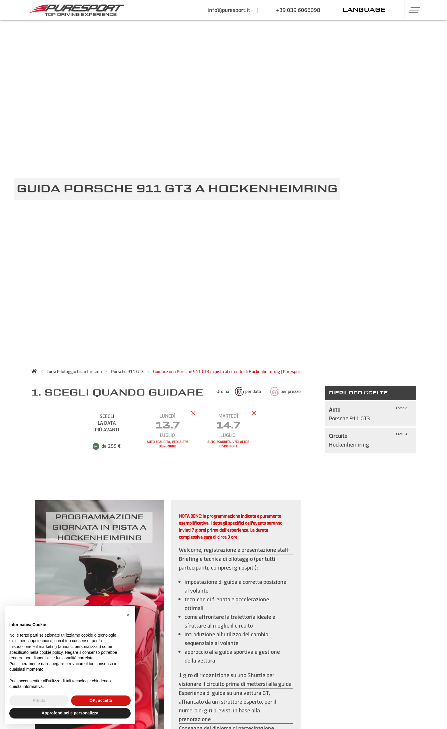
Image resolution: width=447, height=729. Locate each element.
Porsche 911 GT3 (127, 371)
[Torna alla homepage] (36, 371)
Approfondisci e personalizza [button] (70, 713)
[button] (412, 10)
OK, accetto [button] (101, 700)
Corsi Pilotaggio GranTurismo (74, 371)
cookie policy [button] (51, 652)
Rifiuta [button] (39, 700)
